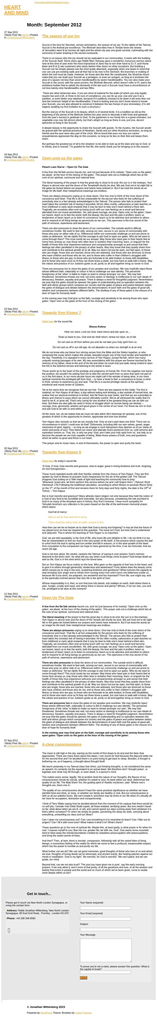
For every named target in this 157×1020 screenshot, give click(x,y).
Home (37, 2)
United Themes (83, 1017)
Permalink (29, 37)
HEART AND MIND (16, 9)
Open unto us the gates (62, 158)
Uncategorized (14, 37)
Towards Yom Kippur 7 (61, 313)
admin (25, 35)
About (44, 2)
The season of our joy (61, 36)
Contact (65, 2)
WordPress (46, 1017)
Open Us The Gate (58, 598)
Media (57, 2)
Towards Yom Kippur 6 (61, 452)
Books (50, 2)
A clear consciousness (61, 744)
